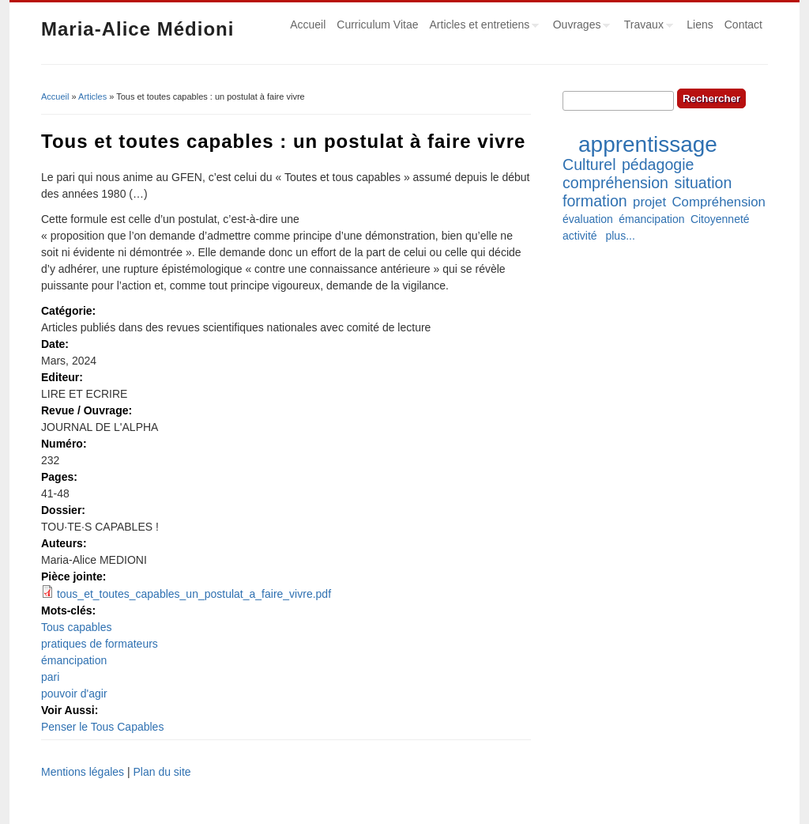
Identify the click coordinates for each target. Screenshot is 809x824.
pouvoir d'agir (74, 693)
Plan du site (161, 771)
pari (50, 677)
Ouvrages (579, 27)
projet (649, 202)
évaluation (588, 219)
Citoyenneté (720, 219)
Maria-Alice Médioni (137, 29)
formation (595, 201)
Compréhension (718, 202)
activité (580, 235)
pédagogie (658, 164)
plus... (619, 235)
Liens (700, 24)
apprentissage (647, 144)
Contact (743, 24)
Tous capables (76, 627)
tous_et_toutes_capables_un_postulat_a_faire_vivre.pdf (194, 594)
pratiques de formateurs (99, 643)
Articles (92, 96)
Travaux (646, 27)
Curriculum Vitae (377, 24)
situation (703, 182)
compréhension (615, 182)
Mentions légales (82, 771)
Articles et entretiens (482, 27)
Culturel (589, 164)
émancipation (74, 660)
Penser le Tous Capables (102, 726)
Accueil (307, 24)
